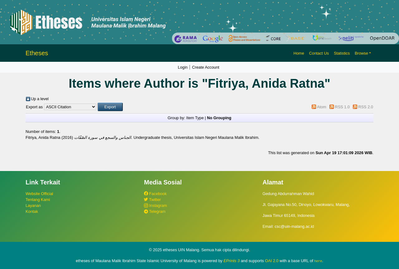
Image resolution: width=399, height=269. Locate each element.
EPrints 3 (232, 260)
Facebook (155, 193)
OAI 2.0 (271, 260)
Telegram (155, 211)
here (318, 261)
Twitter (152, 199)
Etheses (37, 53)
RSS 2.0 (365, 107)
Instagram (155, 205)
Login (183, 67)
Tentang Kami (38, 199)
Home (298, 53)
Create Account (205, 67)
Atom (321, 107)
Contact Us (319, 53)
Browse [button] (361, 53)
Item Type (195, 117)
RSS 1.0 (342, 107)
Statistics (342, 53)
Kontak (32, 211)
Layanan (33, 205)
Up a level (40, 98)
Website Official (39, 193)
